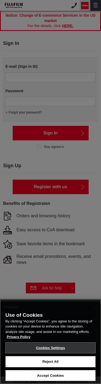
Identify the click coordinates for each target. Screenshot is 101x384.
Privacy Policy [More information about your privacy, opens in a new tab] (18, 342)
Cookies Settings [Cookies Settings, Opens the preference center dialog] (50, 353)
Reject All (50, 367)
